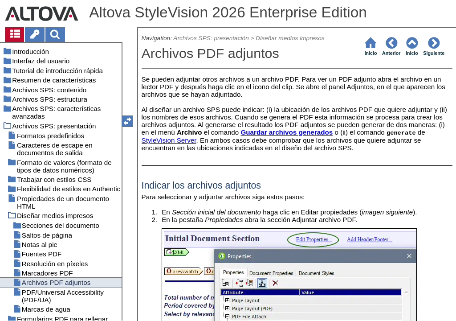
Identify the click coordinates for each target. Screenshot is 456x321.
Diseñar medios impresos (290, 38)
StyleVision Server (169, 140)
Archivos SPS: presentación (210, 38)
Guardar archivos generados (286, 132)
